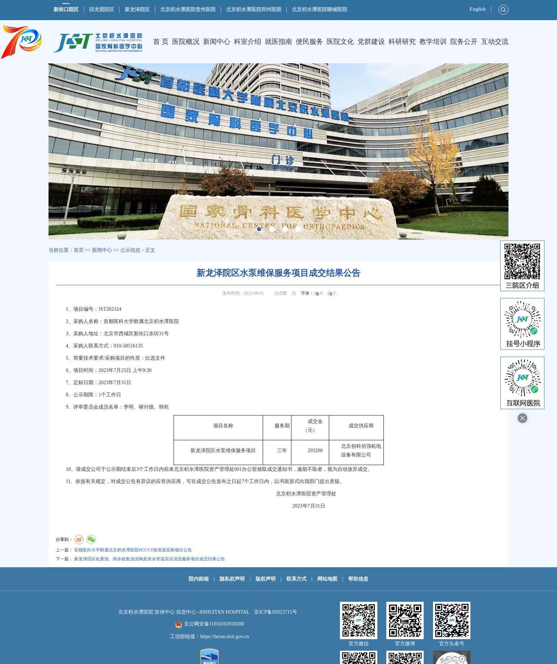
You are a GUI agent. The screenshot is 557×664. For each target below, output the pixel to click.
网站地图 (327, 579)
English (478, 9)
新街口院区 (66, 9)
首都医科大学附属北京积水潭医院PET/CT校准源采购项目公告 (133, 549)
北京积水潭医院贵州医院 (188, 9)
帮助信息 (358, 579)
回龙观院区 (101, 9)
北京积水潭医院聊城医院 (319, 9)
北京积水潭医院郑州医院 (253, 9)
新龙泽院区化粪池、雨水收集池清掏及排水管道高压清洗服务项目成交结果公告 (149, 558)
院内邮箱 (199, 579)
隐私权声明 (232, 579)
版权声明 (266, 579)
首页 (79, 250)
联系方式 (296, 579)
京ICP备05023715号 (275, 612)
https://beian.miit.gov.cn (224, 636)
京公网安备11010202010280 (214, 624)
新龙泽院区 (137, 9)
